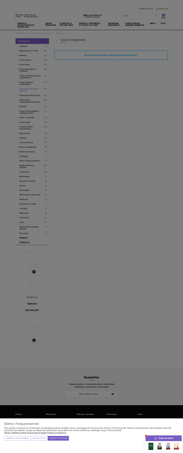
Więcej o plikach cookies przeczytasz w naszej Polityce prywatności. (35, 432)
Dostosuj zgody (39, 438)
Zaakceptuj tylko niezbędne (17, 438)
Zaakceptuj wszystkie (58, 438)
